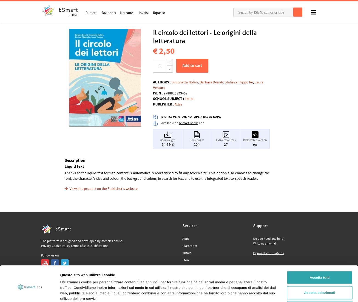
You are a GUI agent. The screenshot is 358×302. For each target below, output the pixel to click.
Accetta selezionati (319, 272)
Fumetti (91, 12)
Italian (189, 99)
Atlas (178, 104)
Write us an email (265, 244)
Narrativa (127, 12)
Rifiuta (319, 287)
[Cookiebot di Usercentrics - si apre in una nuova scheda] (30, 293)
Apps (185, 239)
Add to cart (192, 65)
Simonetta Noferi (185, 82)
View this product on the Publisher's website (104, 188)
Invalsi (144, 12)
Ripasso (159, 12)
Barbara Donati (211, 82)
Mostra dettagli (241, 293)
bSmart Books (188, 123)
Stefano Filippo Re (239, 82)
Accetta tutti (320, 257)
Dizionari (109, 12)
